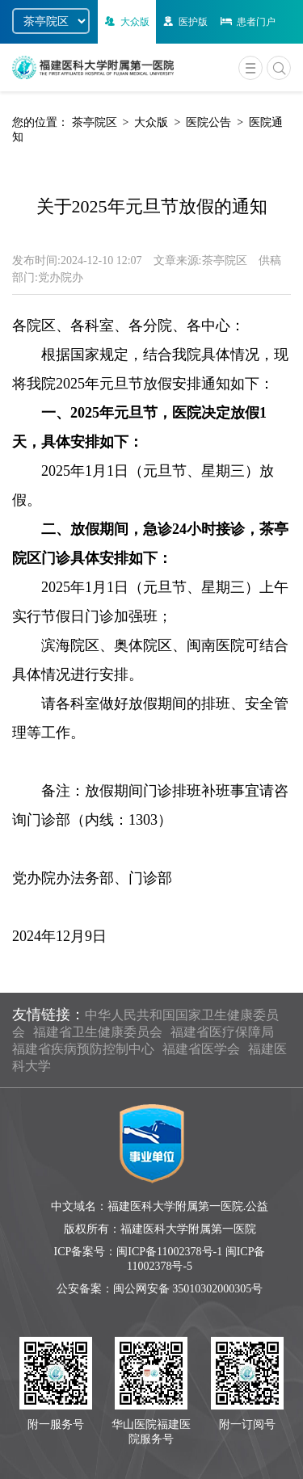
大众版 (125, 21)
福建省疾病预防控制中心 (83, 1049)
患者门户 (247, 21)
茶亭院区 (94, 122)
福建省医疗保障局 (222, 1032)
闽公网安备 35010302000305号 (188, 1289)
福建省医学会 (201, 1049)
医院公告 (208, 122)
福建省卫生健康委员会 (97, 1032)
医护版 (184, 21)
